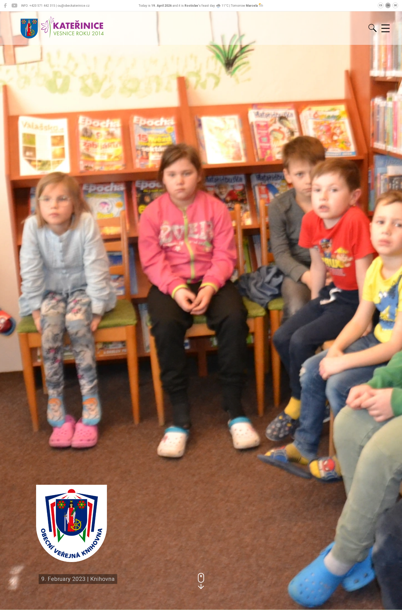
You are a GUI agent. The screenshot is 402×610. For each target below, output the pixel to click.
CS (380, 5)
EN (388, 5)
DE (395, 5)
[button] (201, 581)
